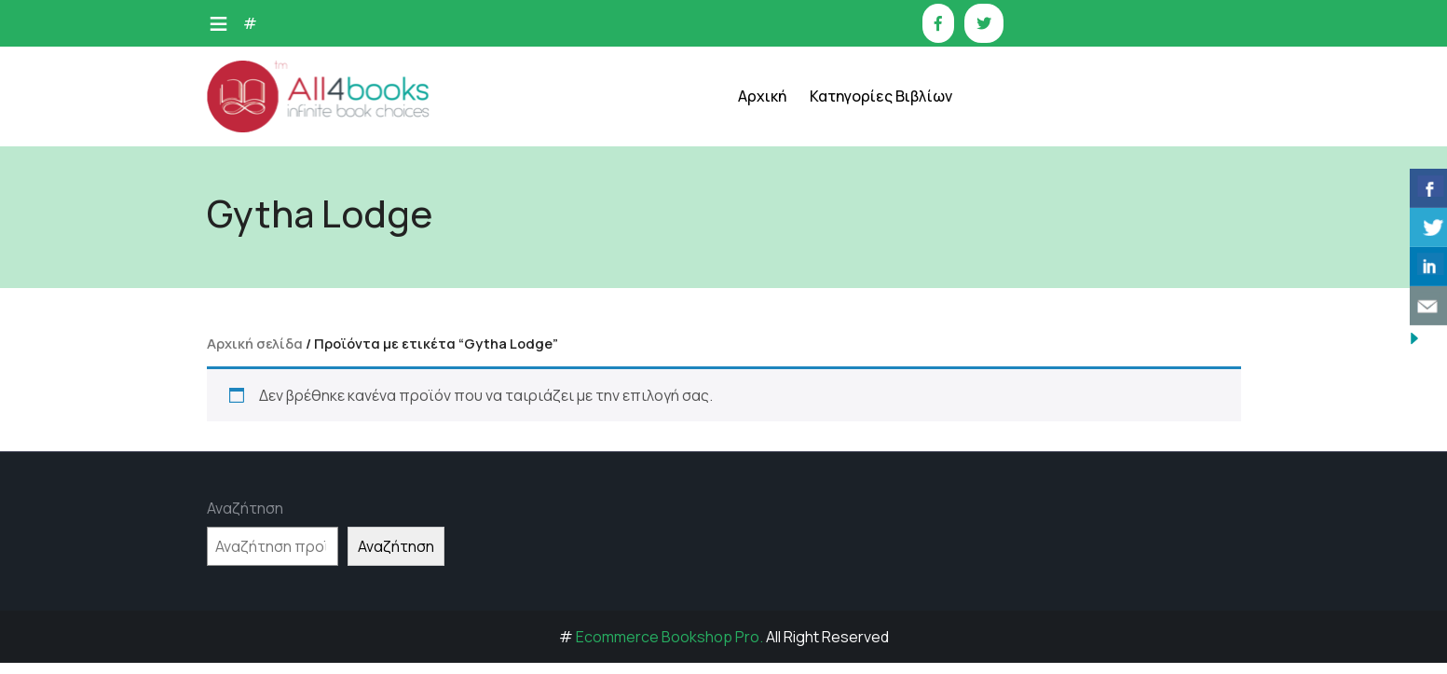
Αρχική (762, 96)
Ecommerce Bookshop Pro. (669, 636)
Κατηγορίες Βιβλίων (881, 96)
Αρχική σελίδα (255, 343)
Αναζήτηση (245, 508)
